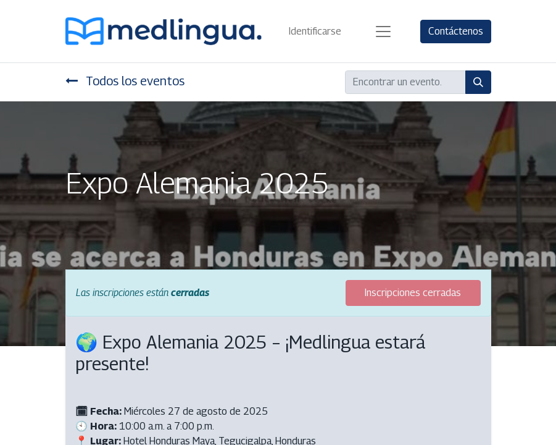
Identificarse (315, 31)
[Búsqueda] (478, 82)
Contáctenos (455, 31)
